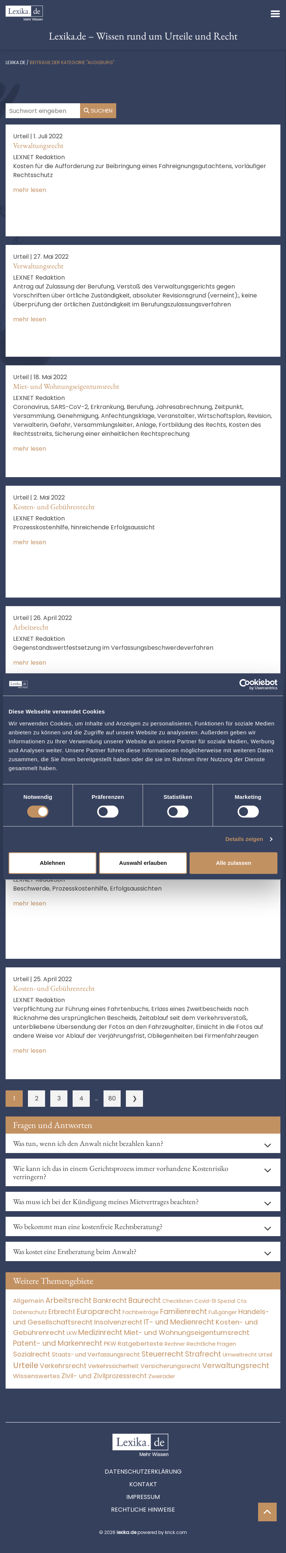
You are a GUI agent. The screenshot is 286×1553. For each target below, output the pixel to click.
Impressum (143, 1497)
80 (112, 1098)
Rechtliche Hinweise (143, 1509)
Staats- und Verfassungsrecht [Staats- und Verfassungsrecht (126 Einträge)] (96, 1354)
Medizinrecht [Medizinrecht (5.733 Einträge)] (100, 1332)
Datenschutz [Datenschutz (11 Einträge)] (30, 1312)
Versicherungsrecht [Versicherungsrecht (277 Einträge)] (170, 1366)
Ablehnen (52, 863)
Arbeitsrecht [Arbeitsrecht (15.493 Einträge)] (68, 1300)
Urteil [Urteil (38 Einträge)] (265, 1354)
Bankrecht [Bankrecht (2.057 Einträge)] (110, 1300)
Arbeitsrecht (30, 627)
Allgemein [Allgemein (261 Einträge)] (28, 1301)
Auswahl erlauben (143, 863)
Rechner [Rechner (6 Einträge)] (175, 1344)
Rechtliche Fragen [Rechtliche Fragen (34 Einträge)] (211, 1344)
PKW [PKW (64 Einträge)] (110, 1344)
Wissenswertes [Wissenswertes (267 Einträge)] (36, 1376)
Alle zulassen (233, 863)
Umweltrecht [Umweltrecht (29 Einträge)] (240, 1354)
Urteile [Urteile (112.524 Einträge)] (25, 1365)
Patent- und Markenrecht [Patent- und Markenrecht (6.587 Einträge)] (57, 1343)
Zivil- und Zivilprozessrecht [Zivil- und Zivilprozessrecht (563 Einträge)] (104, 1375)
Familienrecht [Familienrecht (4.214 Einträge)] (183, 1312)
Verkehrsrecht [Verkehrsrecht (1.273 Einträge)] (63, 1365)
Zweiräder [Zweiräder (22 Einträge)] (161, 1376)
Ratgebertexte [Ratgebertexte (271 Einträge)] (140, 1343)
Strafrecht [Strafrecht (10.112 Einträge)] (203, 1354)
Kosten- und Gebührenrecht (54, 506)
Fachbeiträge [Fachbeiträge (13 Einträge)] (141, 1312)
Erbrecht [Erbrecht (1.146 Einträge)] (61, 1311)
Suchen (98, 110)
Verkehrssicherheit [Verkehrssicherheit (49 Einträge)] (113, 1366)
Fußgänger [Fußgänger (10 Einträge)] (223, 1312)
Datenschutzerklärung (143, 1471)
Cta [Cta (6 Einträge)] (242, 1301)
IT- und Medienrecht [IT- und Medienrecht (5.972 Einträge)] (179, 1322)
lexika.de (15, 62)
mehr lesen (29, 190)
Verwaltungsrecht (38, 145)
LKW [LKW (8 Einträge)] (72, 1333)
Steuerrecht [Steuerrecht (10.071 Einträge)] (163, 1354)
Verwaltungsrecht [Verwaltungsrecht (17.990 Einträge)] (235, 1365)
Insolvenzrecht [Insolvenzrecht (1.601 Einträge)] (118, 1322)
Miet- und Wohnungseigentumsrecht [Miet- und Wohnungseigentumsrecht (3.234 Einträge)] (187, 1332)
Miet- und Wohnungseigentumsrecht (66, 386)
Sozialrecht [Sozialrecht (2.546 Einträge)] (31, 1354)
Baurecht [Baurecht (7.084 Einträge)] (144, 1300)
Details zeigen (244, 839)
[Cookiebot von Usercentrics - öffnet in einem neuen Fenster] (244, 684)
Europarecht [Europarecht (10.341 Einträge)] (99, 1312)
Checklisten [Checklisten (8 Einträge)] (177, 1301)
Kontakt (143, 1484)
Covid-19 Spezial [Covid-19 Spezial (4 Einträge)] (214, 1301)
